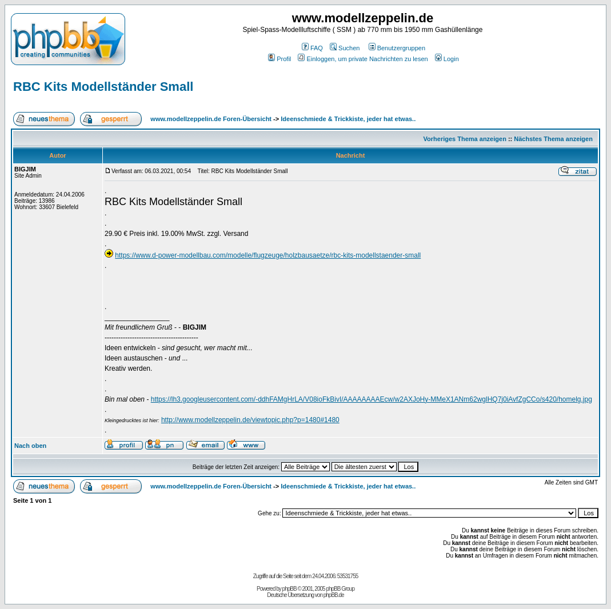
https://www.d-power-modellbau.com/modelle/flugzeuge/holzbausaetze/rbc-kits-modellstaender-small (268, 255)
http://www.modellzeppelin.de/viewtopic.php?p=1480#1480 (250, 420)
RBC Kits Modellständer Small (103, 86)
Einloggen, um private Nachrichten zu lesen (363, 58)
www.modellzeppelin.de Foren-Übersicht (210, 118)
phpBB (289, 589)
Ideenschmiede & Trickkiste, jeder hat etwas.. (348, 118)
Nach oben (30, 445)
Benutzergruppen (397, 48)
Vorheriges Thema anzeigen (465, 138)
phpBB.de (334, 595)
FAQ (312, 48)
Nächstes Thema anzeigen (553, 138)
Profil (279, 58)
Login (447, 58)
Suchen (345, 48)
